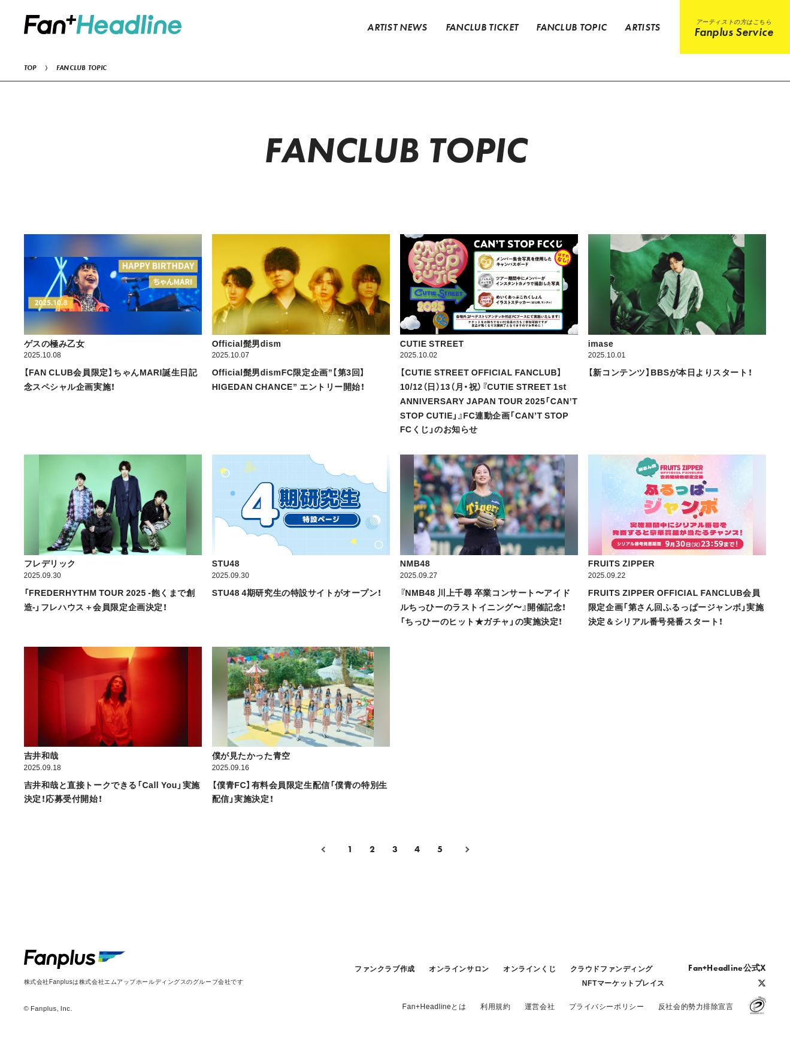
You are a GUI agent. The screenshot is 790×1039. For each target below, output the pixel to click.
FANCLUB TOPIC (81, 67)
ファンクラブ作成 (384, 968)
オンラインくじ (529, 968)
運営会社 (540, 1006)
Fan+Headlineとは (434, 1006)
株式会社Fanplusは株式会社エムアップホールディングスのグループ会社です (134, 981)
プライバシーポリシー (606, 1006)
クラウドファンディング (611, 968)
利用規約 (495, 1006)
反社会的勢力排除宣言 (696, 1006)
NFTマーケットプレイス (623, 982)
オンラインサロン (459, 968)
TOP (30, 67)
